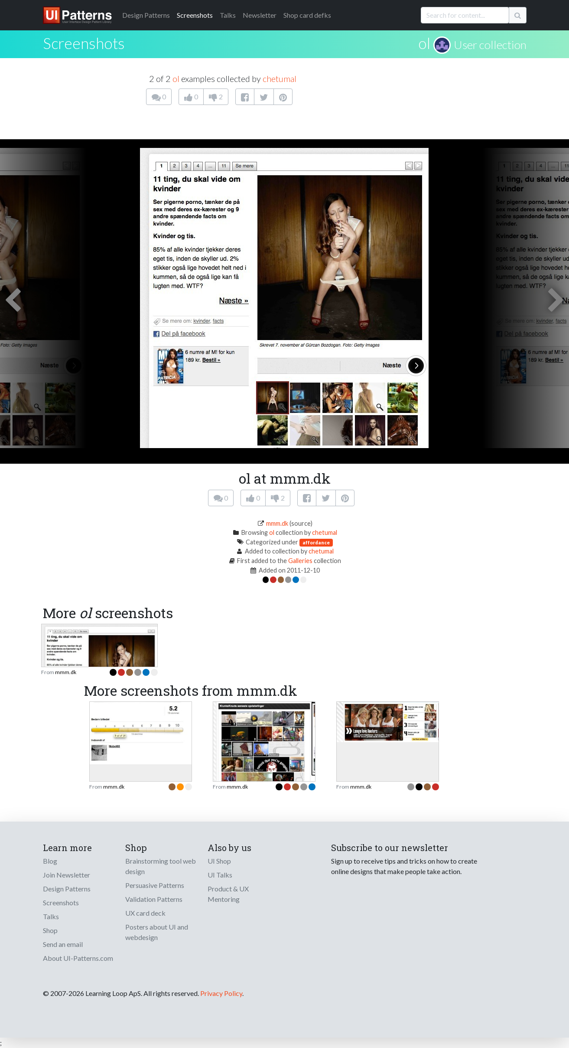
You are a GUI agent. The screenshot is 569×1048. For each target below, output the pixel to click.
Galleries (300, 560)
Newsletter (259, 15)
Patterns (146, 15)
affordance (316, 542)
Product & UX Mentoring (228, 893)
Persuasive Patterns (154, 885)
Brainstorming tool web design (160, 866)
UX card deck (145, 913)
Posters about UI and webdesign (156, 932)
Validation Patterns (153, 899)
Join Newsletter (66, 875)
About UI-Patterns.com (78, 958)
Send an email (63, 944)
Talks (228, 15)
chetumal (279, 78)
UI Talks (220, 875)
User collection (490, 45)
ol (424, 43)
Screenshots (195, 15)
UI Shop (219, 861)
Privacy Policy (221, 993)
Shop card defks (307, 15)
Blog (50, 861)
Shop (50, 930)
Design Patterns (67, 888)
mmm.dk (277, 523)
